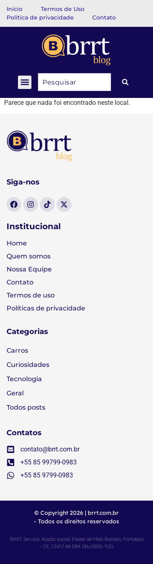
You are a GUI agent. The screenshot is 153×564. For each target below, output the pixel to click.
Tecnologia (24, 379)
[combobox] (74, 82)
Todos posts (26, 407)
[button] (24, 82)
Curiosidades (28, 365)
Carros (17, 350)
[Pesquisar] (125, 82)
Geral (15, 393)
